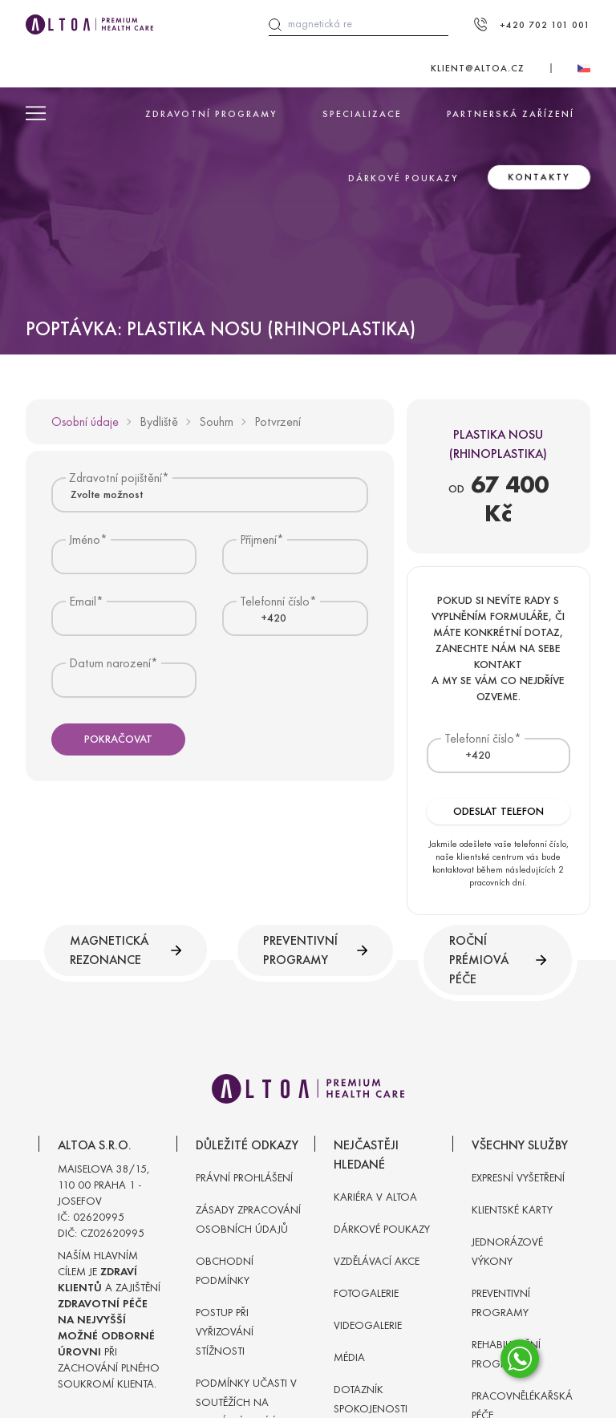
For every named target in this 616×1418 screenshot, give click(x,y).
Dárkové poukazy (403, 178)
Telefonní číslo (479, 738)
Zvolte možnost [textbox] (107, 494)
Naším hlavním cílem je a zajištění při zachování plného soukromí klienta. (109, 1320)
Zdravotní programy (211, 114)
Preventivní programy (315, 950)
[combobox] (209, 494)
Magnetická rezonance (125, 950)
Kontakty (539, 177)
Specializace (362, 114)
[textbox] (264, 618)
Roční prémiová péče (497, 960)
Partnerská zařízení (510, 114)
